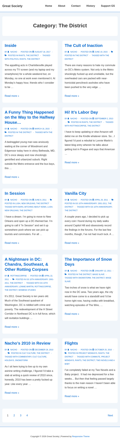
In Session (15, 193)
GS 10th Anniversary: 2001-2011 (91, 203)
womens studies (27, 290)
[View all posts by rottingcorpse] (17, 276)
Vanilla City (75, 193)
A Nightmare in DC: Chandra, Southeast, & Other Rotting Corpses (26, 264)
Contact (75, 6)
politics (14, 59)
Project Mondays (88, 353)
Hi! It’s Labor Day (81, 112)
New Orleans (28, 203)
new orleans (12, 210)
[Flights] (103, 350)
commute (95, 357)
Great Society (12, 6)
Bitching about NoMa (35, 207)
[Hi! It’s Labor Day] (104, 119)
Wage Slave (98, 274)
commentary (24, 357)
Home (48, 6)
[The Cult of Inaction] (101, 52)
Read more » (12, 96)
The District (32, 55)
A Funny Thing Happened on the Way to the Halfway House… (30, 117)
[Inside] (42, 52)
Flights (71, 343)
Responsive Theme (81, 436)
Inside (10, 45)
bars (20, 207)
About (61, 6)
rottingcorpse (78, 126)
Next (110, 415)
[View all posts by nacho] (13, 52)
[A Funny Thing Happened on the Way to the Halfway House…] (42, 129)
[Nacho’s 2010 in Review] (44, 350)
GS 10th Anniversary (101, 207)
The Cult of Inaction (84, 45)
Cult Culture (29, 353)
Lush (17, 203)
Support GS (108, 6)
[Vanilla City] (101, 200)
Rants (22, 55)
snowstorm (84, 278)
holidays (9, 360)
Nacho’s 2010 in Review (27, 343)
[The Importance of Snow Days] (103, 271)
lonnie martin (26, 287)
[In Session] (41, 200)
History (90, 6)
